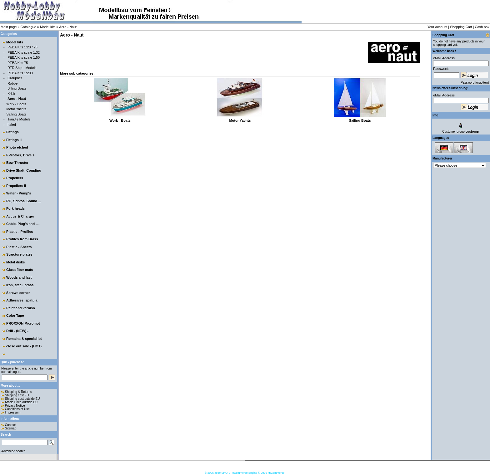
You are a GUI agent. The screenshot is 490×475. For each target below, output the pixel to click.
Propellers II (16, 186)
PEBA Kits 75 (18, 63)
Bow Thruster (17, 162)
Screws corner (18, 293)
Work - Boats (16, 104)
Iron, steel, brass (19, 285)
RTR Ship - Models (22, 68)
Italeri (12, 124)
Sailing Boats (16, 114)
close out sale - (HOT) (24, 346)
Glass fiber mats (19, 270)
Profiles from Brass (22, 239)
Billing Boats (17, 88)
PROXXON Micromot (23, 323)
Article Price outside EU (21, 402)
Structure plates (19, 254)
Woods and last (19, 277)
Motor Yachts (16, 109)
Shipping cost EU (17, 395)
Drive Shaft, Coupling (23, 170)
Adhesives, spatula (22, 300)
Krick (11, 93)
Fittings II (14, 140)
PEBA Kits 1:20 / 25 (23, 47)
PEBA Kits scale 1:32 (24, 52)
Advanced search (13, 451)
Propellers (14, 178)
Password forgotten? (475, 82)
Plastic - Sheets (19, 247)
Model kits (48, 27)
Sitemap (11, 428)
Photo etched (17, 147)
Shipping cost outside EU (22, 398)
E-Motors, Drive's (20, 155)
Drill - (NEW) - (17, 331)
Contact (10, 425)
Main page (9, 27)
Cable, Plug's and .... (23, 224)
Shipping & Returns (18, 392)
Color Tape (15, 315)
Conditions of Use (17, 409)
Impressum (12, 412)
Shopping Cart (461, 27)
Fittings (12, 132)
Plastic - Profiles (19, 231)
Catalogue (28, 27)
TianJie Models (19, 119)
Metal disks (15, 262)
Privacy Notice (15, 405)
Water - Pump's (18, 193)
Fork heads (15, 208)
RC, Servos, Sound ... (23, 201)
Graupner (15, 78)
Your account (437, 27)
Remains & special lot (24, 338)
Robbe (13, 83)
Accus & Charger (20, 216)
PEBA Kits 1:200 (20, 73)
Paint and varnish (20, 308)
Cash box (482, 27)
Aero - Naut (68, 27)
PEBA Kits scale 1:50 (24, 57)
